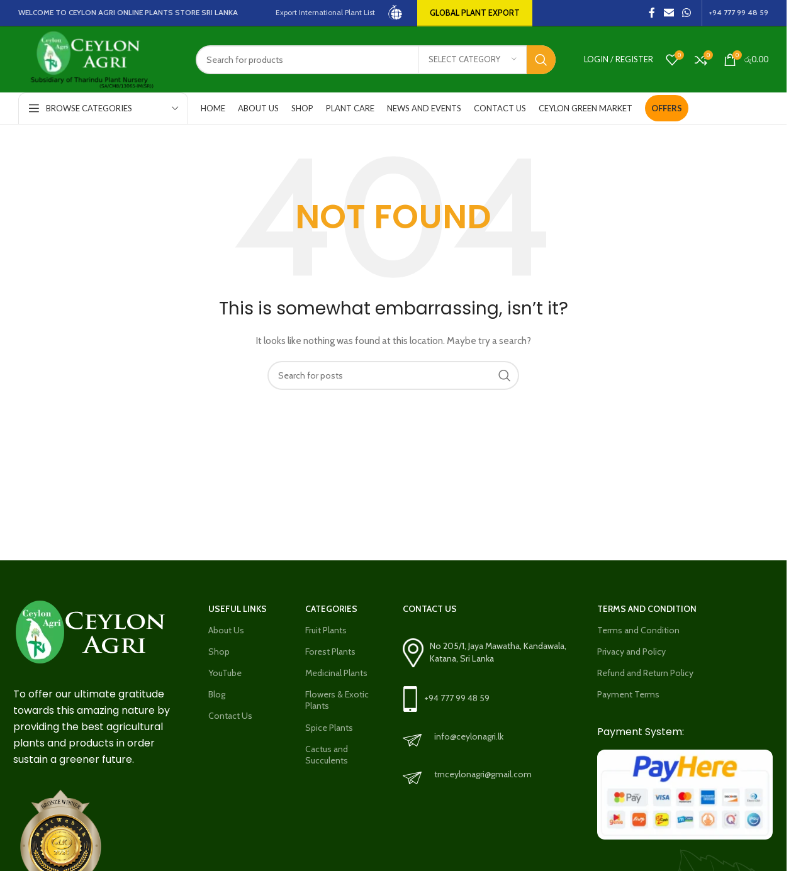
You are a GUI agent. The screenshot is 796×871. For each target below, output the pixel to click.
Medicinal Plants (336, 673)
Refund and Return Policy (645, 673)
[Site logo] (396, 12)
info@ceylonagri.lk (468, 736)
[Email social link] (668, 13)
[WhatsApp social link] (686, 13)
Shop (219, 651)
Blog (216, 694)
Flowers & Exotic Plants (337, 700)
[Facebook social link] (651, 13)
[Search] (376, 59)
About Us (226, 630)
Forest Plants (330, 651)
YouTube (225, 673)
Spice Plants (329, 727)
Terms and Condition (638, 630)
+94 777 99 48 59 (457, 698)
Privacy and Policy (631, 651)
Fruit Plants (326, 630)
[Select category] (472, 60)
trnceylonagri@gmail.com (483, 774)
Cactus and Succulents (326, 754)
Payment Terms (628, 694)
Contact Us (230, 715)
